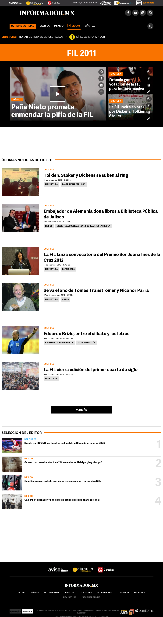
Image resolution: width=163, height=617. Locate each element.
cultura (124, 592)
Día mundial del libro (73, 185)
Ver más (81, 410)
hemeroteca (69, 597)
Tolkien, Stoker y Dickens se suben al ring (86, 175)
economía (139, 592)
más (90, 26)
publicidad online (91, 597)
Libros (48, 226)
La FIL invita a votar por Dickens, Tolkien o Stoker (128, 111)
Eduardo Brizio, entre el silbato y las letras (86, 334)
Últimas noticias (22, 26)
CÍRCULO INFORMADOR (90, 37)
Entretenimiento (106, 592)
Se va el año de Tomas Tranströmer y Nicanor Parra (96, 291)
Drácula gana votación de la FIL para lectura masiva (126, 84)
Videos (74, 25)
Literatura (51, 185)
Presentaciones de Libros (59, 343)
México (59, 26)
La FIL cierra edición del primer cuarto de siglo (91, 370)
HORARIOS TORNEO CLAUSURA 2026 (41, 37)
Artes (65, 300)
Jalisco (45, 26)
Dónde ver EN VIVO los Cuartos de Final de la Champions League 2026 (64, 443)
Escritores (68, 269)
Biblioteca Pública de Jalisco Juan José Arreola (83, 226)
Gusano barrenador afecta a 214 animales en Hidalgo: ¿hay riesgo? (63, 462)
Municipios (51, 379)
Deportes (30, 439)
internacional (51, 592)
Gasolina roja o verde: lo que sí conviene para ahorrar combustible (62, 481)
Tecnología (85, 592)
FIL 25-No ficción (87, 343)
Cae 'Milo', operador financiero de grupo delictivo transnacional (61, 500)
